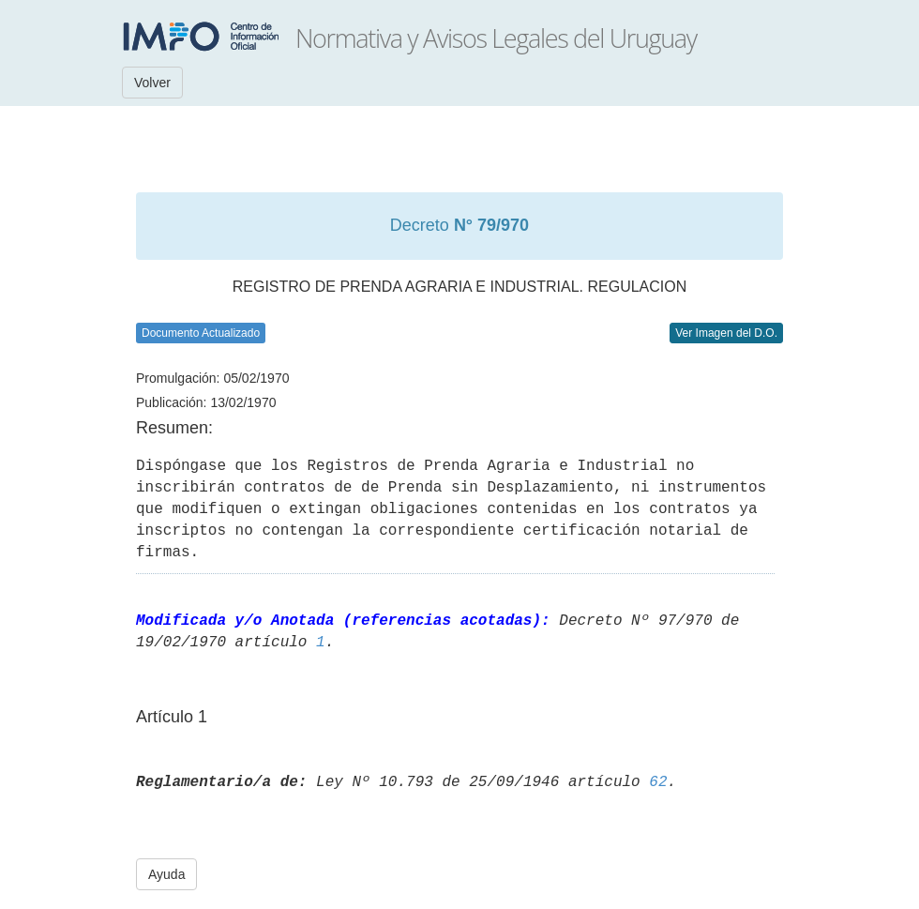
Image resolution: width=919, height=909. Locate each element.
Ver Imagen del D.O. (726, 333)
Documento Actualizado (201, 333)
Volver (152, 82)
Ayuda (166, 874)
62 (658, 782)
